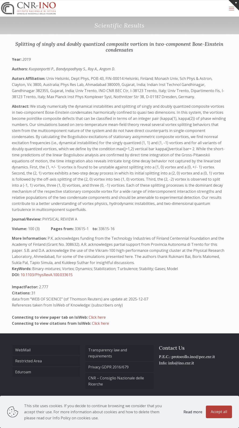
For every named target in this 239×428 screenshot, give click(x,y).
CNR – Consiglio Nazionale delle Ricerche (116, 381)
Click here (97, 317)
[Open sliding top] (233, 5)
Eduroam (23, 371)
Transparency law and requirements (107, 353)
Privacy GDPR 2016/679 (108, 367)
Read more (192, 411)
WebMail (23, 350)
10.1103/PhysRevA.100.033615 (47, 274)
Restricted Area (28, 361)
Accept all (219, 411)
